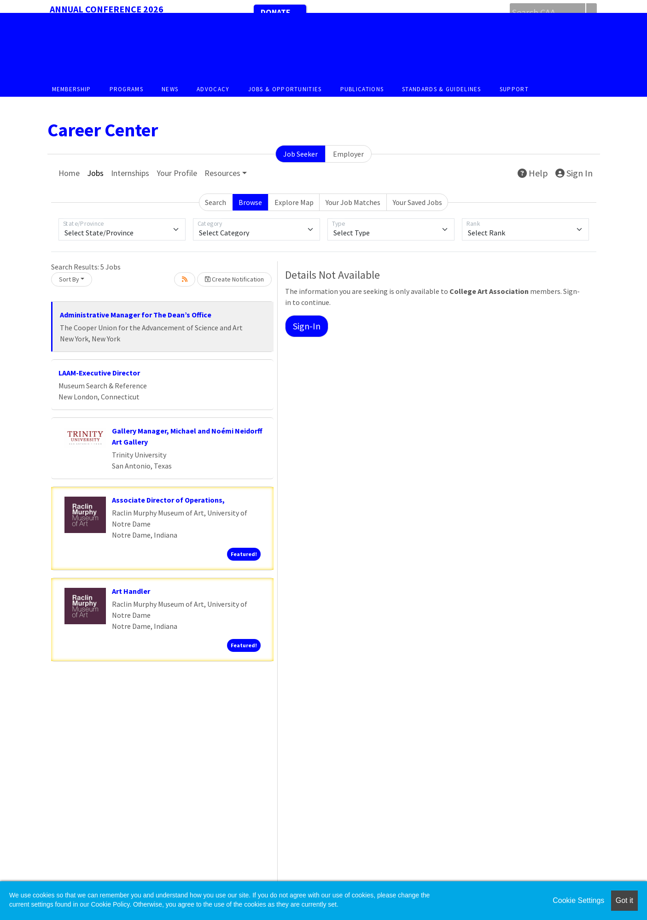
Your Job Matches (353, 202)
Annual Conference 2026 (106, 9)
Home (69, 173)
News (170, 89)
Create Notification (234, 279)
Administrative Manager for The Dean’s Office (135, 314)
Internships (130, 173)
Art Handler (131, 591)
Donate (276, 12)
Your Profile (177, 173)
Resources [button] (222, 173)
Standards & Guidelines (441, 89)
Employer (348, 153)
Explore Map (294, 202)
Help (533, 173)
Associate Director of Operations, (168, 499)
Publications (362, 89)
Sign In (574, 173)
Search (215, 202)
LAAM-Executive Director (99, 372)
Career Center (102, 129)
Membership (71, 89)
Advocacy (213, 89)
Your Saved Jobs (417, 202)
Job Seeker (300, 153)
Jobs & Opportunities (285, 89)
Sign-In (307, 326)
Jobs (95, 173)
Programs (126, 89)
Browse (250, 202)
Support (514, 89)
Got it (624, 900)
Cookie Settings (578, 900)
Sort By (69, 279)
